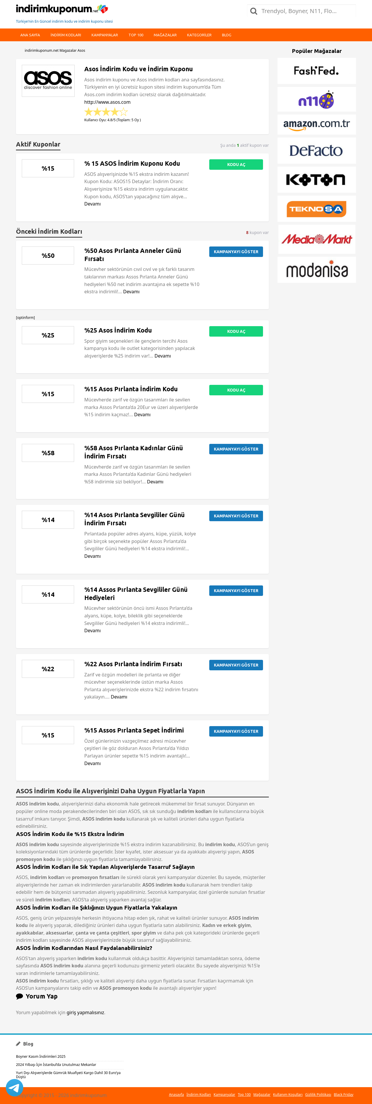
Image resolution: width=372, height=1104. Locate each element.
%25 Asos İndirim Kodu (118, 330)
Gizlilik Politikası (318, 1094)
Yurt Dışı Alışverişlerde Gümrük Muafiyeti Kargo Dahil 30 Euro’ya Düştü (68, 1074)
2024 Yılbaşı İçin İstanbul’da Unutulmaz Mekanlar (56, 1064)
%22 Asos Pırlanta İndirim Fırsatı (133, 663)
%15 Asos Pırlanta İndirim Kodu (131, 388)
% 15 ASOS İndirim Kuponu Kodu (132, 163)
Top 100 (135, 35)
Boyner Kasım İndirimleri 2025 (40, 1056)
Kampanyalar (105, 35)
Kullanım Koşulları (288, 1094)
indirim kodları (66, 35)
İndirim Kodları (199, 1094)
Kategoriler (199, 35)
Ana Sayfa (30, 35)
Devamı (92, 204)
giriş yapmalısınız (85, 1012)
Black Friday (343, 1094)
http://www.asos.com (107, 102)
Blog (226, 35)
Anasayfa (176, 1094)
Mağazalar (165, 35)
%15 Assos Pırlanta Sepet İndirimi (134, 730)
